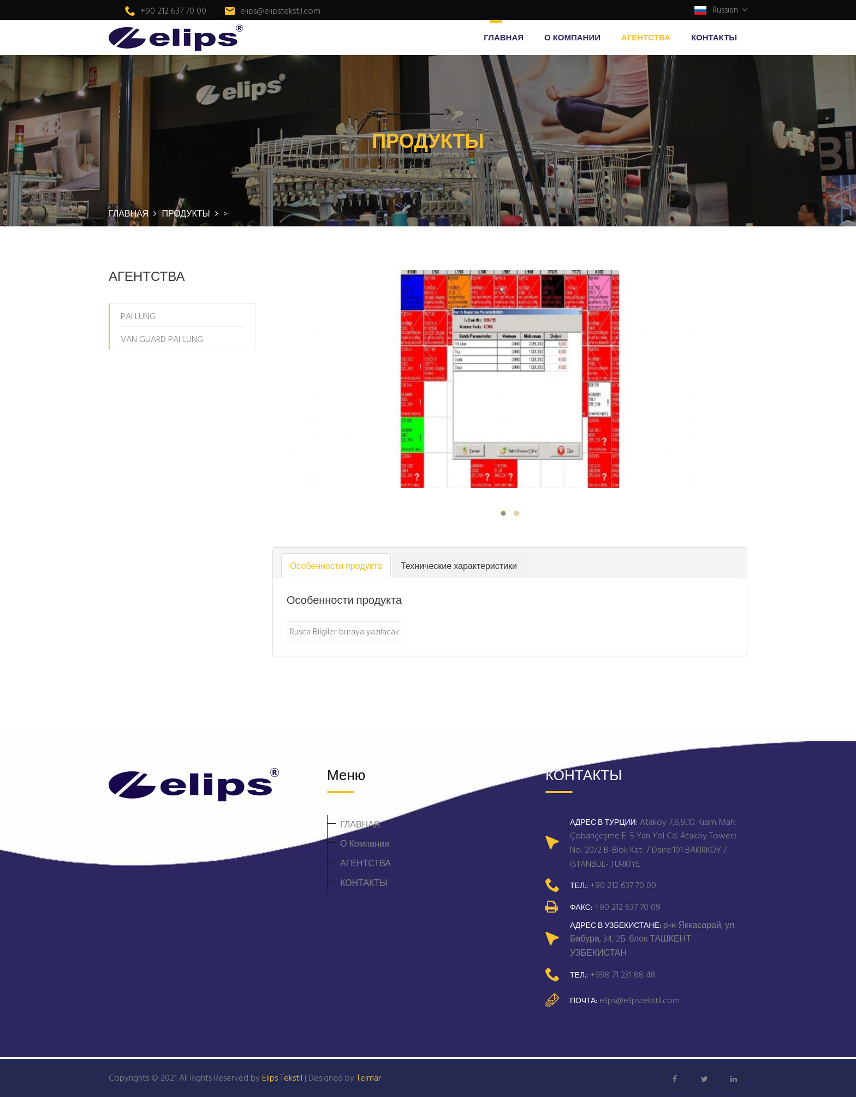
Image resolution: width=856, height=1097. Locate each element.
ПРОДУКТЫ (187, 213)
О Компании (572, 37)
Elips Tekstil (282, 1077)
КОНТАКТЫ (714, 37)
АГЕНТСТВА (645, 37)
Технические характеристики (459, 565)
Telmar (368, 1077)
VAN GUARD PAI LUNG (162, 338)
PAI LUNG (138, 315)
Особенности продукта (336, 565)
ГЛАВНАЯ (504, 37)
